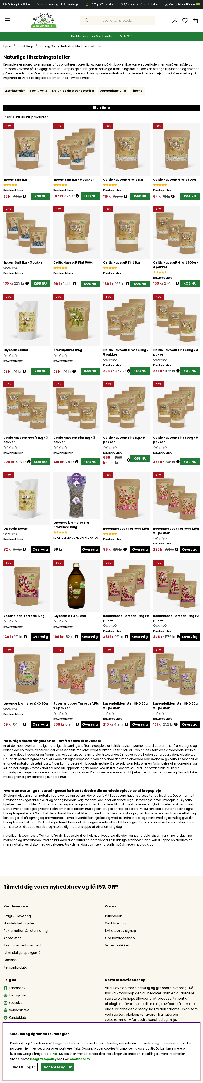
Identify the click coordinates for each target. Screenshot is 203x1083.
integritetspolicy (43, 1059)
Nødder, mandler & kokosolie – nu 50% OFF (101, 36)
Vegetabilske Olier (112, 91)
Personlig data (15, 967)
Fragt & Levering (17, 916)
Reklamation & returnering (25, 930)
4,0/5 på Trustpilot (101, 4)
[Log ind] (175, 20)
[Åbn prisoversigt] (24, 196)
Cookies (10, 959)
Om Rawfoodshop (120, 938)
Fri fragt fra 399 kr (19, 4)
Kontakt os (12, 938)
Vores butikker (117, 945)
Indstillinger (24, 1067)
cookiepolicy (80, 1059)
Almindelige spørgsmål (22, 952)
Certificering (115, 923)
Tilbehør (137, 91)
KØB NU (90, 196)
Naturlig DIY (47, 46)
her (54, 1054)
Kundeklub (113, 916)
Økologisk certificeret (184, 4)
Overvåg (40, 549)
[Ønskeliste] (185, 20)
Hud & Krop (25, 46)
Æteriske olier (15, 91)
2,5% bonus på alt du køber (141, 4)
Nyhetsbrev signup (120, 930)
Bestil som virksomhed (22, 945)
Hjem (7, 46)
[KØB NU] (40, 196)
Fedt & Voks (38, 91)
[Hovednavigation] (7, 20)
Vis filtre (101, 108)
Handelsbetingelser (19, 923)
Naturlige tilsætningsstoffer (81, 46)
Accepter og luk (58, 1067)
